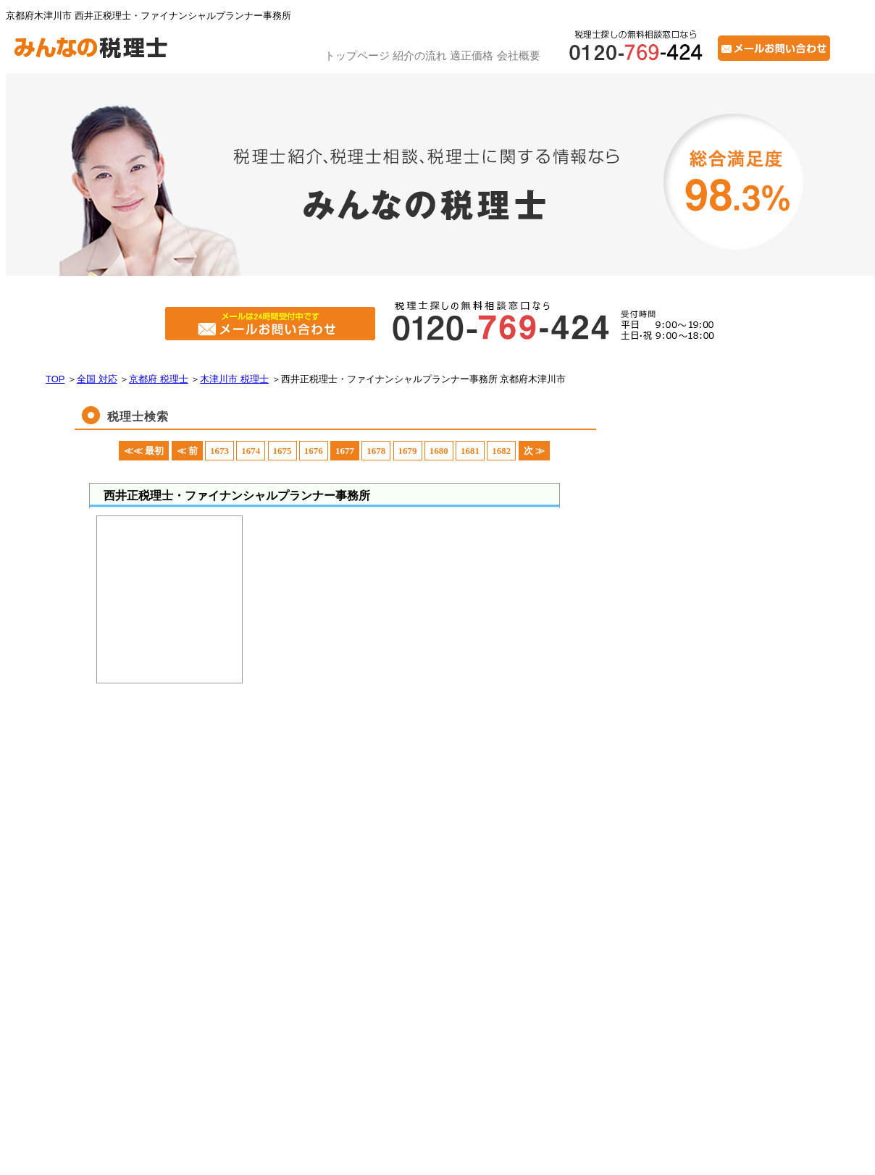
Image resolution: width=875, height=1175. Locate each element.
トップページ (357, 55)
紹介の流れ (420, 55)
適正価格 (471, 55)
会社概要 (518, 55)
